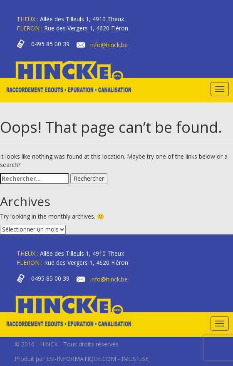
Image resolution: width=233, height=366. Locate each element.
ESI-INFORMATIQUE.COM (81, 359)
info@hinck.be (109, 45)
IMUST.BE (135, 359)
